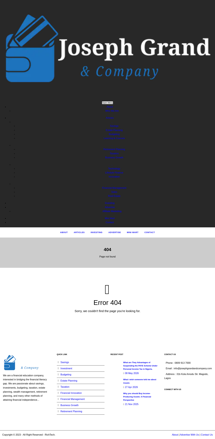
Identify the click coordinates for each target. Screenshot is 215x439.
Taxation (114, 153)
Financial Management (114, 188)
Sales (114, 192)
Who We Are (112, 111)
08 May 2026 (132, 373)
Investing (110, 203)
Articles (110, 118)
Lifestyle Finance (114, 172)
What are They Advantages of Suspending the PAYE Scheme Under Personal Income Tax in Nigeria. (140, 365)
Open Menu (107, 103)
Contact (110, 222)
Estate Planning (114, 130)
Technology (114, 168)
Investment (66, 368)
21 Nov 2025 (131, 404)
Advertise (110, 207)
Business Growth (114, 157)
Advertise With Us (189, 434)
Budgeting (114, 134)
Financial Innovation (71, 393)
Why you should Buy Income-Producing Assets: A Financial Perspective (137, 396)
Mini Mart (110, 218)
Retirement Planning (114, 149)
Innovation (114, 176)
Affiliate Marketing (112, 211)
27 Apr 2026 (131, 387)
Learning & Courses (114, 138)
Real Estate (114, 196)
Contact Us (207, 434)
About (110, 107)
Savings (114, 126)
